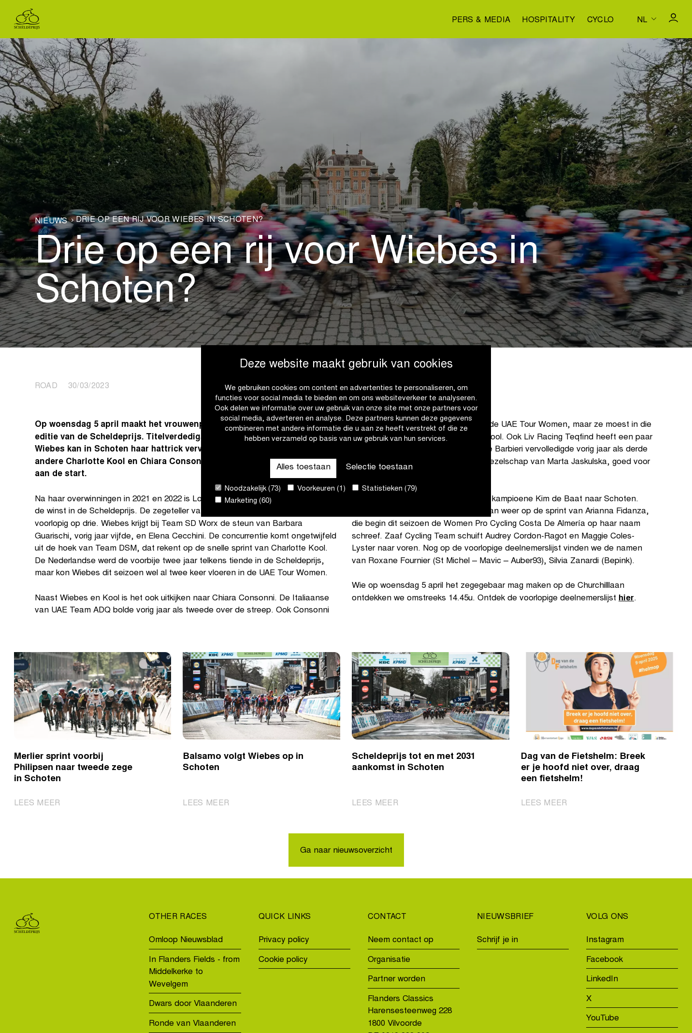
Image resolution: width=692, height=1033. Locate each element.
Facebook (604, 960)
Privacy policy (284, 940)
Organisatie (389, 960)
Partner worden (396, 979)
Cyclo (600, 20)
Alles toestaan (303, 468)
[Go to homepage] (27, 19)
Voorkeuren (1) (317, 488)
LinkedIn (602, 979)
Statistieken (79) (384, 488)
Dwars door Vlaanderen (193, 1005)
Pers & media (481, 20)
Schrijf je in (497, 940)
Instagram (605, 940)
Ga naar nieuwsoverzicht (346, 851)
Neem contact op (400, 940)
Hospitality (549, 20)
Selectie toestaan (379, 468)
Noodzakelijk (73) (248, 488)
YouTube (602, 1019)
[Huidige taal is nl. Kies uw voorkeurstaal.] (646, 19)
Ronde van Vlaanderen (192, 1024)
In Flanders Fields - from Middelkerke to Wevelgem (194, 972)
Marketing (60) (243, 500)
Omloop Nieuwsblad (186, 940)
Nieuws (51, 221)
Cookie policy (283, 960)
